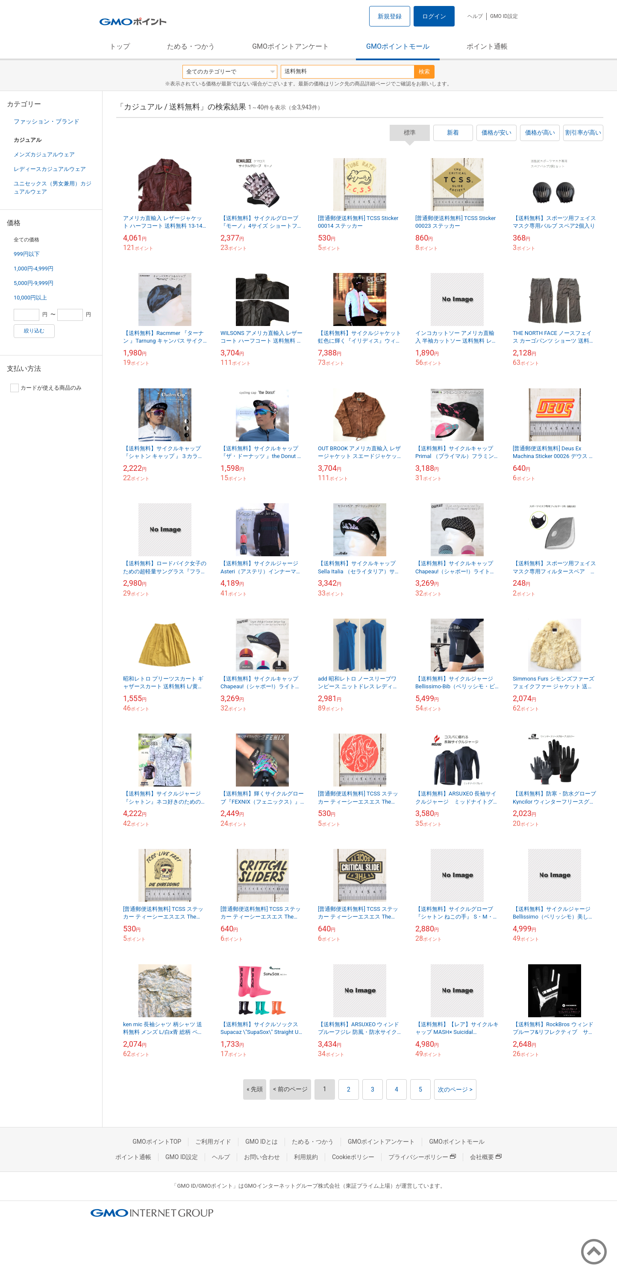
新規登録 (390, 16)
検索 (424, 71)
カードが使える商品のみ (46, 388)
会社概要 (486, 1157)
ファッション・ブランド (46, 121)
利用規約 (306, 1157)
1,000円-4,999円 (33, 268)
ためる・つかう (191, 46)
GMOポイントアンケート (290, 46)
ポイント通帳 (487, 46)
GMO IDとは (261, 1141)
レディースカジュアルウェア (50, 169)
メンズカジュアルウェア (44, 154)
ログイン (434, 16)
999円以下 (27, 254)
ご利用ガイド (213, 1141)
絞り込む (34, 331)
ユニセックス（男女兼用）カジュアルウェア (52, 187)
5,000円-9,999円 (33, 283)
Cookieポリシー (353, 1157)
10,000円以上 (30, 297)
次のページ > (455, 1089)
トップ (119, 46)
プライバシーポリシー (422, 1157)
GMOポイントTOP (156, 1141)
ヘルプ (475, 16)
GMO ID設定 (504, 16)
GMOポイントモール (397, 46)
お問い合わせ (262, 1157)
